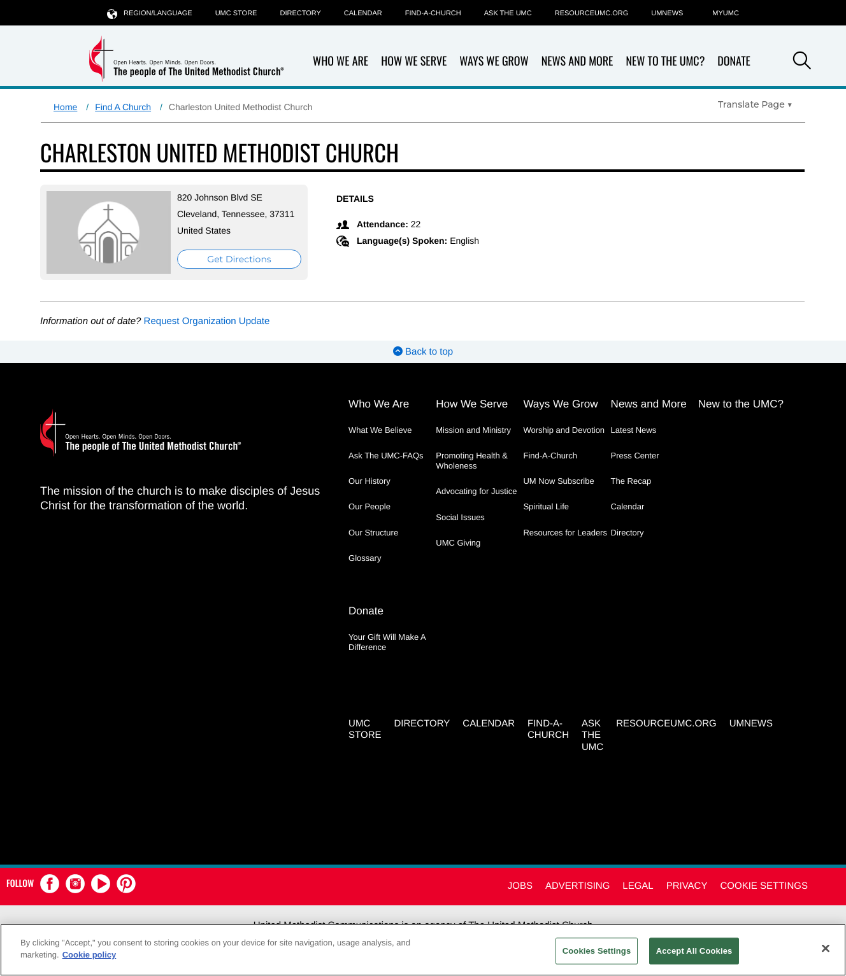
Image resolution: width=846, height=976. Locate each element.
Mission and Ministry (473, 430)
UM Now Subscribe (558, 481)
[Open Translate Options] (755, 104)
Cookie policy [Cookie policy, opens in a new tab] (89, 954)
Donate (734, 61)
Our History (369, 481)
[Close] (826, 948)
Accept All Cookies (694, 951)
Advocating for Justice (476, 491)
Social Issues (460, 517)
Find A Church (123, 107)
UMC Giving (458, 543)
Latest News (634, 430)
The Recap (631, 481)
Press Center (635, 455)
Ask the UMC (508, 13)
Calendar (363, 13)
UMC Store (236, 13)
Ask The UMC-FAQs (386, 455)
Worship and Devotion (564, 430)
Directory (300, 13)
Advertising (577, 886)
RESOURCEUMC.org (592, 13)
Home (65, 107)
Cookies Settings (597, 951)
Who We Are (340, 61)
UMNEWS (667, 13)
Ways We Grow (493, 61)
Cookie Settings (764, 886)
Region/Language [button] (150, 13)
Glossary (364, 558)
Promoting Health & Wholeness (472, 460)
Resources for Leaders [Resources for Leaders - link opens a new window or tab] (565, 532)
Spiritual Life (546, 506)
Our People (369, 506)
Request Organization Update (207, 321)
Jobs (520, 886)
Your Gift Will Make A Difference (387, 642)
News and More (577, 61)
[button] (802, 62)
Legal (637, 886)
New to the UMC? (665, 61)
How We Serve (414, 61)
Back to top (423, 351)
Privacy (687, 886)
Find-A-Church (433, 13)
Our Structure (373, 532)
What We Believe (380, 430)
